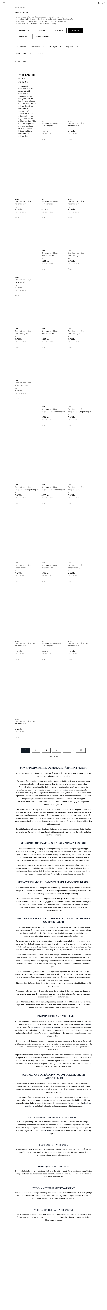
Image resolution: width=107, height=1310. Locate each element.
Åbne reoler (23, 37)
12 (81, 750)
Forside (17, 7)
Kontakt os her (74, 1103)
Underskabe (58, 30)
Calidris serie (61, 790)
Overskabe (75, 30)
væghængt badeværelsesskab (46, 1027)
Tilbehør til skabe (42, 37)
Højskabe (41, 30)
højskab (80, 1027)
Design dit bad (52, 1097)
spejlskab (62, 1002)
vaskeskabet (86, 1024)
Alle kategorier (24, 30)
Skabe (23, 7)
